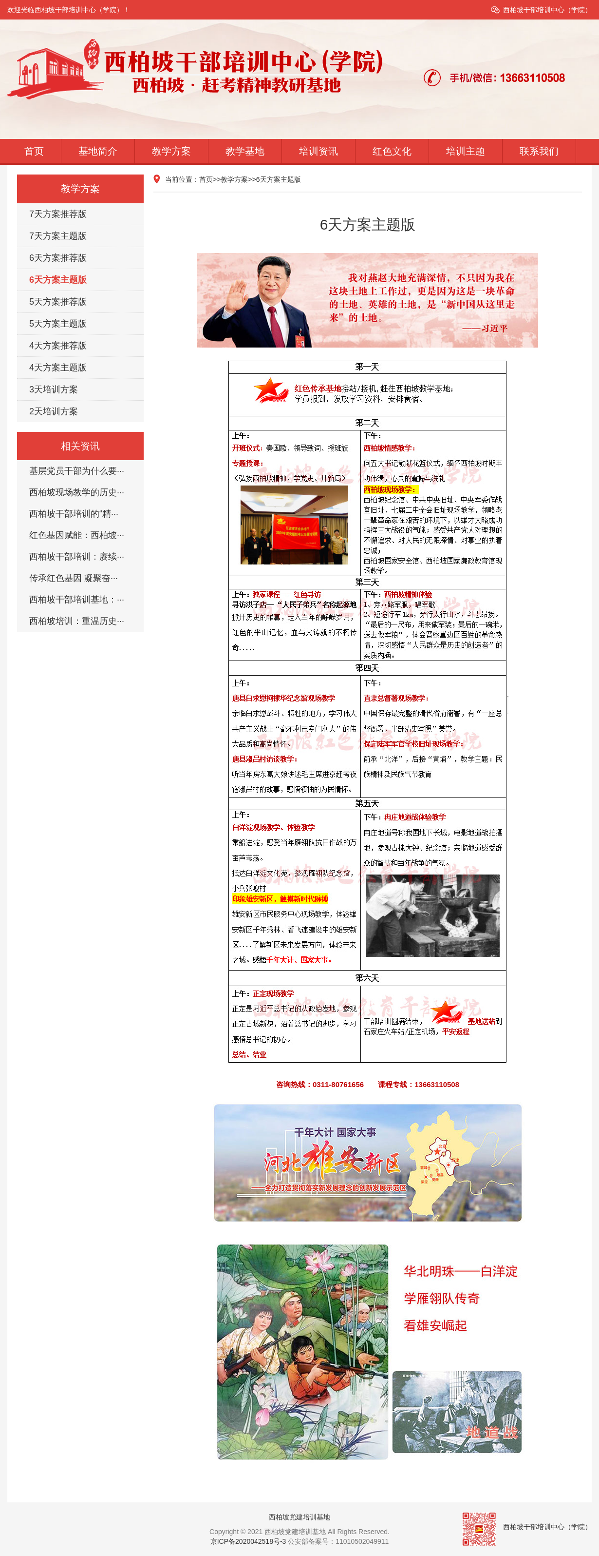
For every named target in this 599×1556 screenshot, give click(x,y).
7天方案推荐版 (58, 214)
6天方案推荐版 (58, 258)
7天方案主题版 (58, 236)
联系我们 (539, 151)
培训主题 (465, 151)
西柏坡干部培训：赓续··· (76, 557)
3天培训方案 (53, 389)
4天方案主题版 (58, 367)
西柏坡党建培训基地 (299, 1517)
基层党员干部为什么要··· (76, 471)
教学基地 (244, 151)
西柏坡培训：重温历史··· (76, 621)
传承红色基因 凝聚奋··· (73, 578)
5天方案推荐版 (58, 302)
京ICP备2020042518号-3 (248, 1541)
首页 (34, 151)
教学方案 (171, 151)
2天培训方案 (53, 411)
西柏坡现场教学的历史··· (76, 492)
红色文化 (392, 151)
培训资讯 (318, 151)
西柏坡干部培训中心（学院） (547, 10)
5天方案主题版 (58, 324)
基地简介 (97, 151)
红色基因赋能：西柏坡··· (76, 535)
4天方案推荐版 (58, 345)
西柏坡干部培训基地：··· (76, 599)
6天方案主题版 (58, 280)
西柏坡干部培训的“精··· (73, 514)
